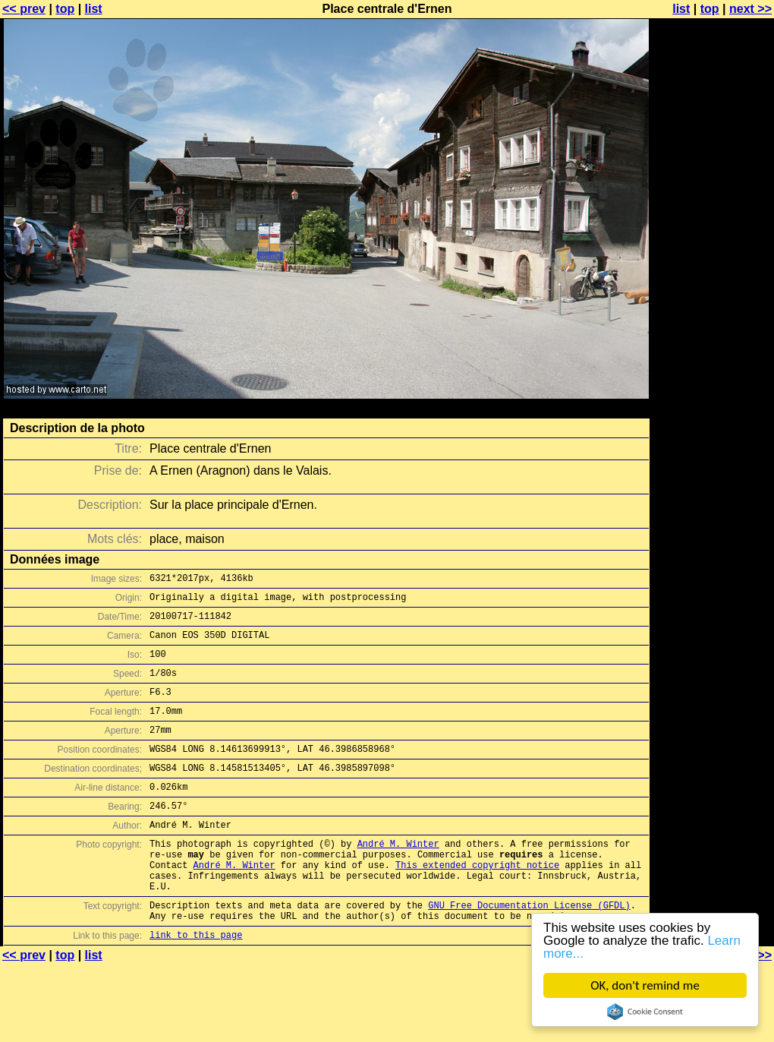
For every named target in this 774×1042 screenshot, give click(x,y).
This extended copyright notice (477, 903)
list (93, 8)
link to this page (195, 984)
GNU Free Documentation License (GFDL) (529, 950)
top (64, 8)
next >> (750, 8)
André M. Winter (398, 877)
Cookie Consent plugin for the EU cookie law (645, 1011)
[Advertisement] (712, 195)
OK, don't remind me (645, 985)
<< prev (24, 8)
